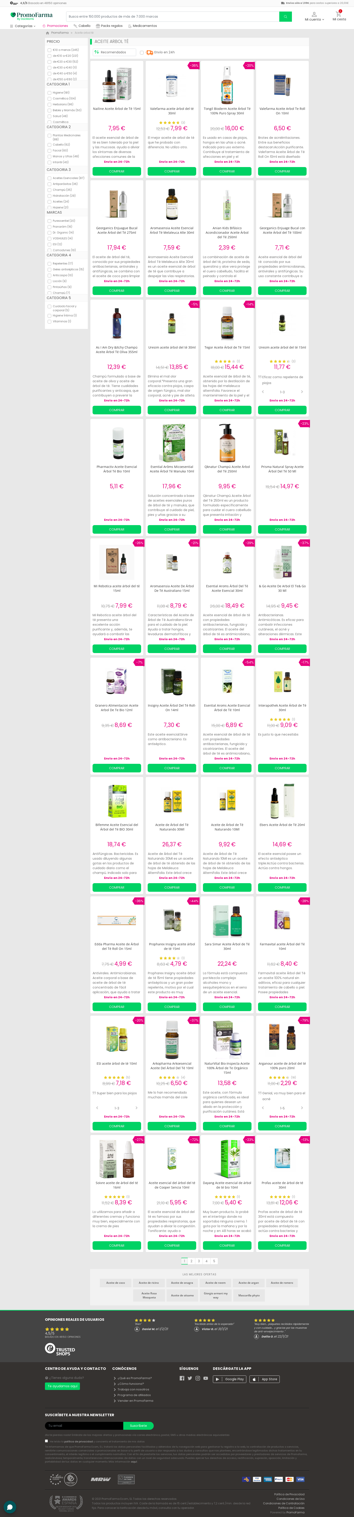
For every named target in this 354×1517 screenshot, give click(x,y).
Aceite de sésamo (182, 1295)
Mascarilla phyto (249, 1295)
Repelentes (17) (63, 263)
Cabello (82, 26)
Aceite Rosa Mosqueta (149, 1295)
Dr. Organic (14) (63, 232)
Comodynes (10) (64, 250)
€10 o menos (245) (66, 50)
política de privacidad (78, 1441)
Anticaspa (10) (63, 275)
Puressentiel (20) (64, 221)
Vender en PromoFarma (133, 1401)
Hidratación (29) (64, 196)
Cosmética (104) (64, 98)
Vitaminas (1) (62, 321)
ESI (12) (57, 244)
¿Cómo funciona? (128, 1384)
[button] (314, 16)
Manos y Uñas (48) (66, 156)
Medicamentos (142, 26)
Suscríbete (138, 1425)
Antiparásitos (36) (65, 184)
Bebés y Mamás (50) (67, 110)
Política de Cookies (291, 1508)
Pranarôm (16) (62, 227)
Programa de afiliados (132, 1395)
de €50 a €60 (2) (65, 79)
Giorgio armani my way (216, 1295)
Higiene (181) (61, 92)
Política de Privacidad (289, 1494)
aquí (134, 1461)
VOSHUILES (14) (63, 238)
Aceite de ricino (149, 1283)
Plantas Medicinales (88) (67, 137)
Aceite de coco (115, 1283)
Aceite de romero (282, 1283)
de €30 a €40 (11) (65, 67)
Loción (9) (60, 281)
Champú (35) (62, 190)
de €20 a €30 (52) (65, 62)
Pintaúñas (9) (62, 287)
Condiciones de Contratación (284, 1503)
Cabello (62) (61, 144)
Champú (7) (61, 293)
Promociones (55, 26)
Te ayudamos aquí (62, 1386)
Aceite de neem (215, 1283)
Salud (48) (60, 116)
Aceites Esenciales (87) (68, 178)
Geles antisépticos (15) (68, 269)
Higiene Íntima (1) (65, 315)
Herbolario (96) (63, 104)
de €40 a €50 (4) (65, 73)
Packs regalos (109, 26)
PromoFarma (295, 1512)
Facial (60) (60, 150)
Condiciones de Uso (291, 1499)
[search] (285, 17)
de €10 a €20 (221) (65, 56)
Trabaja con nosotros (131, 1389)
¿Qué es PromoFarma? (132, 1378)
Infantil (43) (61, 162)
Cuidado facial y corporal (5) (65, 308)
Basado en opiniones (63, 1337)
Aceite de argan (249, 1283)
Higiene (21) (60, 207)
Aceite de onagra (182, 1283)
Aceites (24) (61, 201)
